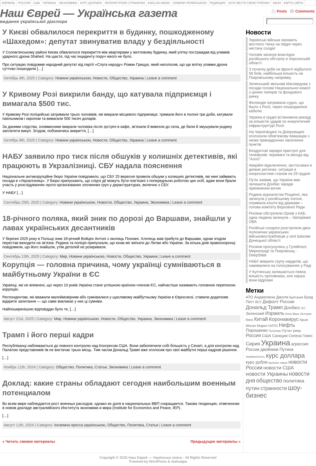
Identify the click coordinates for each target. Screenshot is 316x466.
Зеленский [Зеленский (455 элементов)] (255, 313)
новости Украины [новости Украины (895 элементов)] (267, 374)
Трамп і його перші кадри (48, 335)
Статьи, (102, 367)
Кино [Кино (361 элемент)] (249, 320)
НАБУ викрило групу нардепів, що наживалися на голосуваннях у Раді (280, 263)
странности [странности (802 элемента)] (273, 388)
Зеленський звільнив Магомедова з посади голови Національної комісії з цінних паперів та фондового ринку (280, 90)
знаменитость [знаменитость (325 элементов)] (255, 356)
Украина (136, 78)
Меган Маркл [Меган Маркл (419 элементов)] (257, 326)
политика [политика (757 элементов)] (293, 381)
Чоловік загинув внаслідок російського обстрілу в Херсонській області (279, 58)
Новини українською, (74, 78)
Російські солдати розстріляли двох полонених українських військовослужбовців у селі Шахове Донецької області (280, 234)
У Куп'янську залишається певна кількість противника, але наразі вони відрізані (277, 276)
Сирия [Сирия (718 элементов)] (253, 343)
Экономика (159, 202)
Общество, (119, 78)
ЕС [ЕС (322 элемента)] (303, 308)
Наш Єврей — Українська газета (88, 13)
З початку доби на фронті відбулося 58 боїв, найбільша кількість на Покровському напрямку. (280, 73)
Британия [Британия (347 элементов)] (296, 297)
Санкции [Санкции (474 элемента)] (280, 336)
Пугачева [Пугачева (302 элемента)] (275, 330)
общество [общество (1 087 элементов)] (269, 380)
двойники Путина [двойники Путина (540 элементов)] (276, 349)
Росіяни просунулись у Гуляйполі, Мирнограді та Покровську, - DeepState (278, 251)
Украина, (142, 202)
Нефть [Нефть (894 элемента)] (287, 325)
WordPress (158, 461)
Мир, (64, 256)
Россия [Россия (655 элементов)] (253, 335)
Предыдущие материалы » (216, 441)
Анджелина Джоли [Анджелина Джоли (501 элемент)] (271, 297)
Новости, (101, 78)
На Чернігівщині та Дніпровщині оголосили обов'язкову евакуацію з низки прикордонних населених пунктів (279, 138)
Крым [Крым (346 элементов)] (304, 320)
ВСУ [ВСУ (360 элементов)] (258, 302)
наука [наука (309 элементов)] (284, 362)
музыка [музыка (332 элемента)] (273, 362)
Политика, (85, 367)
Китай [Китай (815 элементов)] (261, 319)
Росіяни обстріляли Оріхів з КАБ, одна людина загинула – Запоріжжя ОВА (280, 217)
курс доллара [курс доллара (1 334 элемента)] (285, 355)
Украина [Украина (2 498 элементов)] (275, 342)
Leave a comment (162, 78)
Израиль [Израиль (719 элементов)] (274, 313)
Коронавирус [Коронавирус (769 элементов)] (284, 319)
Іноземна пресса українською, (80, 425)
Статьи (152, 425)
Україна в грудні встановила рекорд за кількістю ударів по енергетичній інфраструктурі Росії (280, 121)
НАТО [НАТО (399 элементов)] (273, 326)
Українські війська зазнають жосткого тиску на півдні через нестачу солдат (275, 44)
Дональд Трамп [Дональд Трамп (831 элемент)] (264, 307)
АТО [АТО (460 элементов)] (249, 297)
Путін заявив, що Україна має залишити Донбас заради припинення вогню (274, 184)
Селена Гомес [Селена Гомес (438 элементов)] (301, 336)
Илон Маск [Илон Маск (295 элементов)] (292, 313)
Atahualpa (179, 461)
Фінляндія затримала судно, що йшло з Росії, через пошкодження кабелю (278, 107)
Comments (305, 11)
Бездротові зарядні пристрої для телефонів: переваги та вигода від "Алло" (278, 155)
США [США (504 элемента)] (266, 335)
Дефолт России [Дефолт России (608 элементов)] (279, 301)
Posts (282, 11)
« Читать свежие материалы (28, 441)
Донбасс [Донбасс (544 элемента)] (292, 307)
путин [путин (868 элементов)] (252, 388)
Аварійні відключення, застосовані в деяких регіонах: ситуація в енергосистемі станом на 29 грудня (280, 169)
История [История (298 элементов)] (305, 313)
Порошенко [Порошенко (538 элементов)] (257, 330)
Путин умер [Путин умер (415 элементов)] (291, 331)
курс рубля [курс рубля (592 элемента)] (256, 362)
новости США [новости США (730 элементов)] (279, 367)
